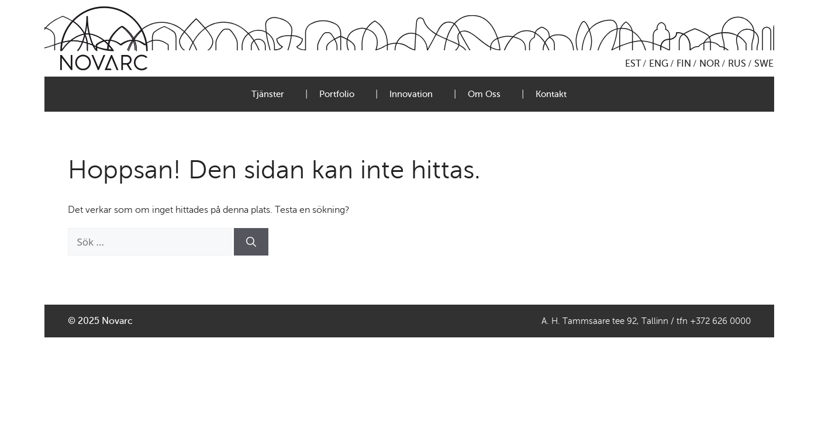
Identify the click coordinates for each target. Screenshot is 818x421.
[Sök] (251, 242)
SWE (764, 63)
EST (633, 63)
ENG (658, 63)
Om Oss (484, 94)
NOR (709, 63)
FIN (684, 63)
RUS (737, 63)
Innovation (411, 94)
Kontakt (551, 94)
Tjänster (267, 94)
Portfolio (336, 94)
